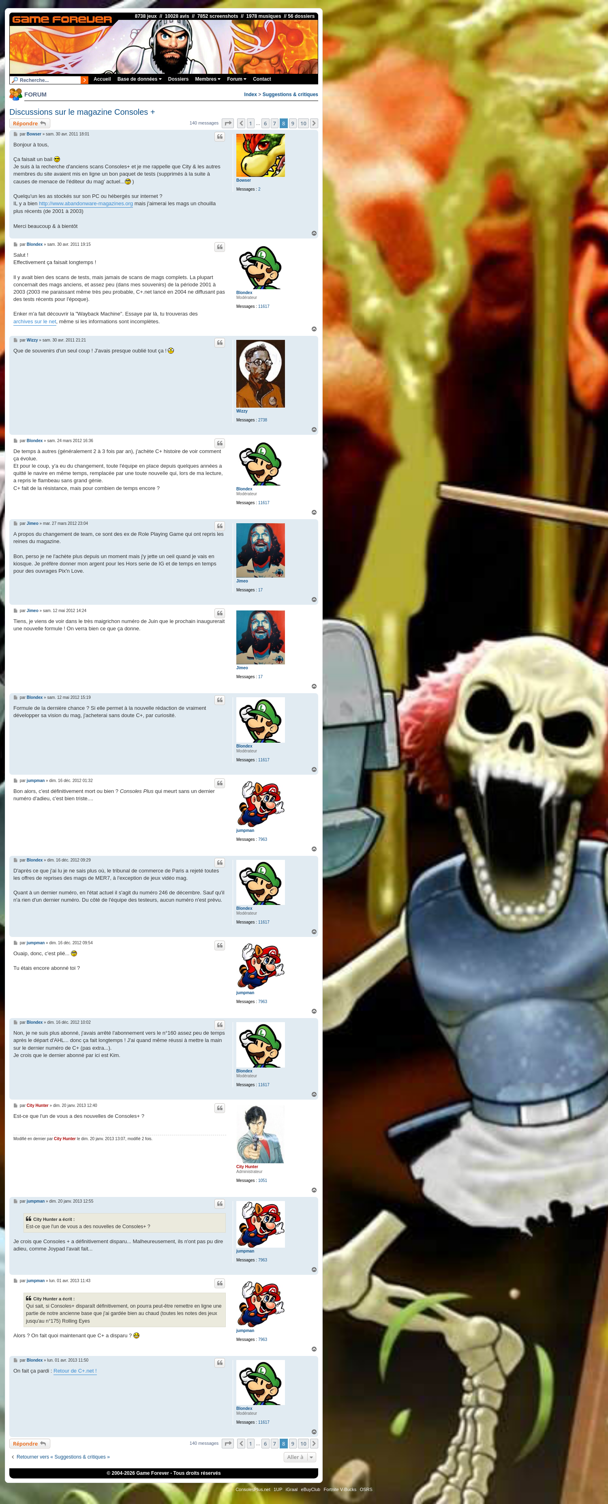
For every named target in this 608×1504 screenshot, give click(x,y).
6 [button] (265, 123)
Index (250, 94)
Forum (236, 79)
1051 (262, 1180)
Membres (208, 79)
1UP (278, 1489)
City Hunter (247, 1167)
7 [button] (274, 123)
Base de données (140, 79)
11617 (264, 306)
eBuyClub (311, 1489)
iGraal (292, 1489)
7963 (262, 839)
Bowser (243, 180)
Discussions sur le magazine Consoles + (82, 111)
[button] (228, 123)
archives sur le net (34, 321)
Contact (262, 79)
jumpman (245, 830)
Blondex (244, 292)
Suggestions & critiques (290, 94)
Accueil (102, 79)
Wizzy (242, 411)
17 (260, 590)
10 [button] (303, 123)
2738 (262, 420)
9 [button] (292, 123)
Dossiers (178, 79)
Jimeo (242, 581)
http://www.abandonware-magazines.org (86, 203)
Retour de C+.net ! (75, 1371)
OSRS (366, 1489)
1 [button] (250, 123)
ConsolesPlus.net (252, 1489)
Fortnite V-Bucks (340, 1489)
